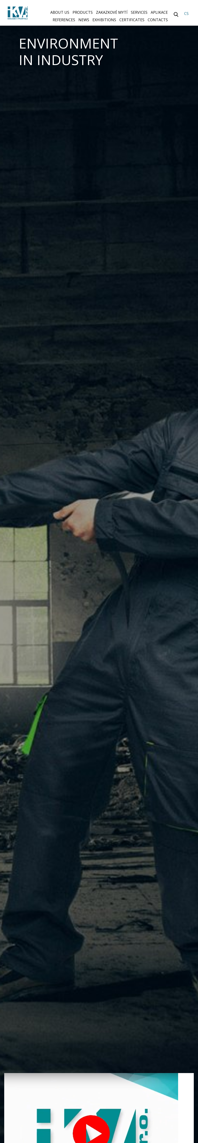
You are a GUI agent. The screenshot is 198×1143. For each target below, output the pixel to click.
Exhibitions (104, 19)
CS (186, 13)
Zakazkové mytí (112, 12)
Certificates (131, 19)
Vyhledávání (176, 14)
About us (59, 12)
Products (83, 12)
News (83, 19)
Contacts (158, 19)
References (64, 19)
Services (139, 12)
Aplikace (159, 12)
